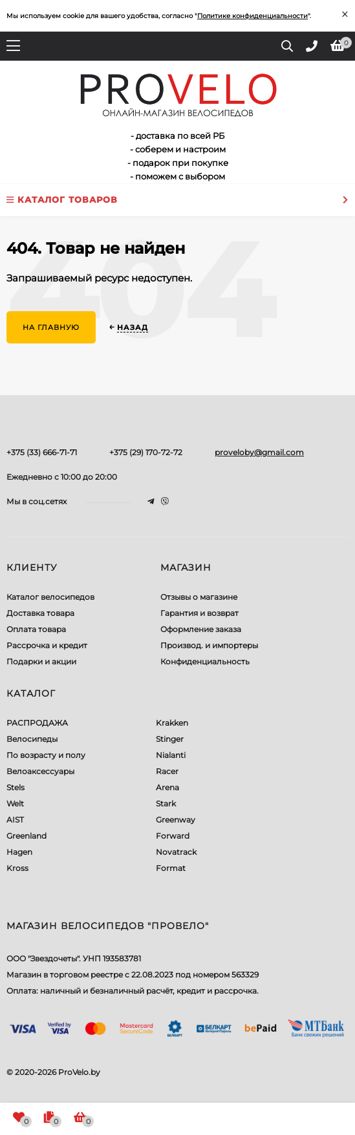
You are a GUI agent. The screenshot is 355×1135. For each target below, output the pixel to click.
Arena (167, 787)
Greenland (26, 836)
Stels (15, 787)
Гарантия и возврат (199, 613)
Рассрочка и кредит (46, 645)
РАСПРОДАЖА (37, 723)
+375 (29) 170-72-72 (145, 452)
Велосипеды (32, 739)
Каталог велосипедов (50, 597)
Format (171, 868)
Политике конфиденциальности (252, 16)
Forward (172, 836)
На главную (51, 327)
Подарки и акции (41, 661)
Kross (17, 868)
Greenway (175, 819)
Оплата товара (36, 629)
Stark (166, 803)
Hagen (19, 852)
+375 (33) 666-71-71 (41, 452)
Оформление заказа (200, 629)
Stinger (170, 739)
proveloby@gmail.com (259, 452)
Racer (167, 771)
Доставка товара (40, 613)
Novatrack (176, 852)
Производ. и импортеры (209, 645)
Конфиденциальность (205, 661)
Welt (15, 803)
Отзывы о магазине (198, 597)
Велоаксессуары (40, 771)
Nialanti (171, 755)
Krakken (172, 723)
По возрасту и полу (45, 755)
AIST (15, 819)
